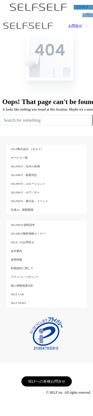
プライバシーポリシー (25, 277)
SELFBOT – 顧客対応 (24, 175)
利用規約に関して (22, 268)
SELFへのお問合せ (22, 242)
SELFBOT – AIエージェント (28, 183)
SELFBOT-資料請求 (23, 225)
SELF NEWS (18, 303)
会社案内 (16, 251)
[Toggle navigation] (86, 26)
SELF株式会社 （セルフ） (27, 149)
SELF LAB (17, 294)
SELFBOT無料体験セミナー (28, 233)
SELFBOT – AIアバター (25, 192)
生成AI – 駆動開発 (22, 209)
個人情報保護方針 (22, 285)
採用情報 (16, 259)
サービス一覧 (19, 157)
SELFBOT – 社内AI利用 (25, 166)
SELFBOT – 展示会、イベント (29, 201)
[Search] (46, 120)
